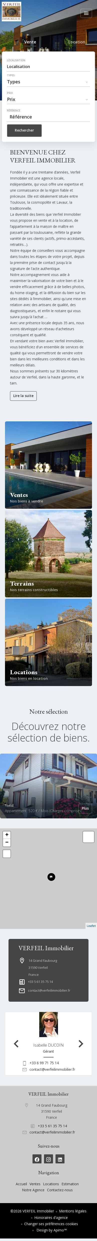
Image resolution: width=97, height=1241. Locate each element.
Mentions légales (72, 1211)
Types (11, 75)
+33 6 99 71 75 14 (44, 1062)
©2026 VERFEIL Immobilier (32, 1211)
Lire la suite (23, 395)
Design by (51, 1230)
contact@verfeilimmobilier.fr (49, 990)
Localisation (16, 60)
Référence (13, 110)
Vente (30, 43)
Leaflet (91, 926)
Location (76, 43)
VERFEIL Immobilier (46, 948)
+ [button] (6, 835)
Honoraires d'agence (51, 1217)
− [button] (6, 843)
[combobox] (48, 67)
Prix (10, 93)
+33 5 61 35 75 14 (40, 981)
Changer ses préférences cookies (51, 1223)
